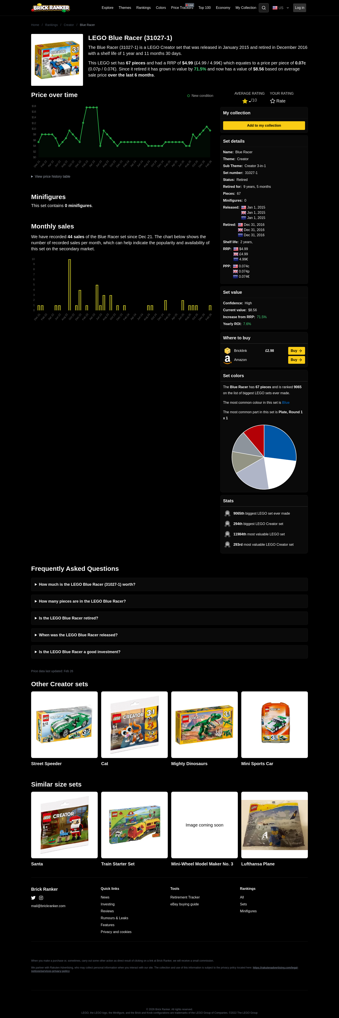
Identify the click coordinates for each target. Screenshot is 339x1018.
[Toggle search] (264, 7)
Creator (69, 25)
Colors (161, 8)
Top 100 (204, 8)
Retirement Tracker (185, 897)
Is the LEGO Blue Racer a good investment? (79, 652)
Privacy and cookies (116, 932)
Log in (299, 8)
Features (107, 925)
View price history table (52, 176)
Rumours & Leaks (114, 918)
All (242, 897)
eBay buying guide (184, 904)
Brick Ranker (44, 889)
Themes (125, 8)
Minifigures (248, 911)
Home (35, 25)
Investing (108, 904)
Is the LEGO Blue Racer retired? (68, 618)
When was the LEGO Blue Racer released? (78, 635)
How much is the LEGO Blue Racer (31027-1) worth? (87, 584)
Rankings (143, 8)
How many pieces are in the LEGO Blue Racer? (82, 601)
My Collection (245, 8)
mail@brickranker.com (48, 906)
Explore (108, 8)
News (105, 897)
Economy (223, 8)
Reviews (107, 911)
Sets (243, 904)
